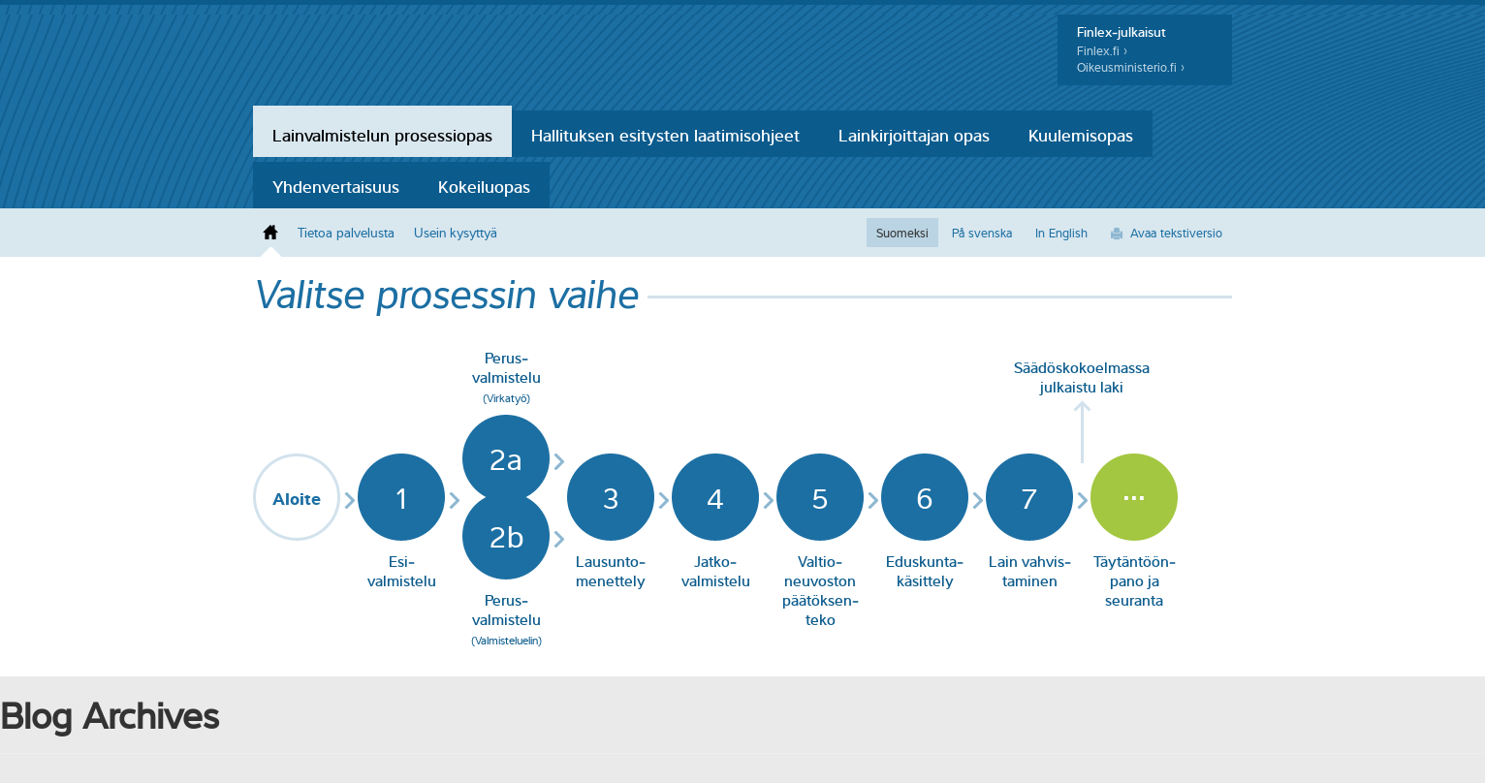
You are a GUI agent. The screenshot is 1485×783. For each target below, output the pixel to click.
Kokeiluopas (484, 185)
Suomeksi (902, 232)
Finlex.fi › (1102, 51)
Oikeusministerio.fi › (1131, 67)
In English (1061, 232)
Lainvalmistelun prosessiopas (382, 133)
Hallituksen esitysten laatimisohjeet (665, 133)
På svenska (982, 232)
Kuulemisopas (1080, 133)
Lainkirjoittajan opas (914, 133)
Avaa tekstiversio (1176, 232)
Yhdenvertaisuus (335, 185)
